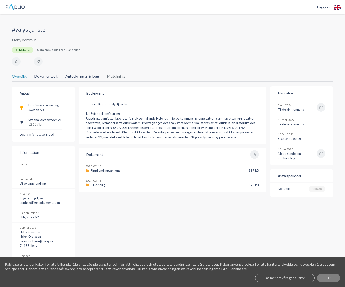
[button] (16, 61)
